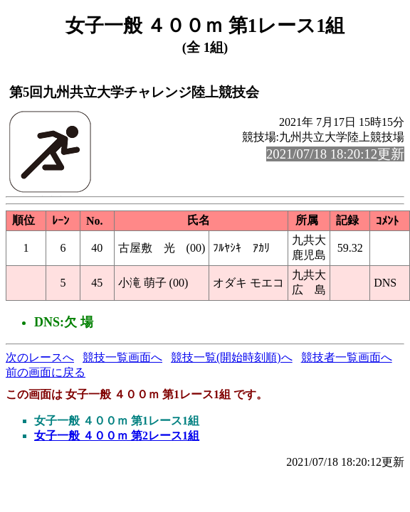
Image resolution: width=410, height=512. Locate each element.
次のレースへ (40, 357)
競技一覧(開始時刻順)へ (232, 357)
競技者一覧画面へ (346, 357)
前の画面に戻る (45, 372)
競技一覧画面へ (122, 357)
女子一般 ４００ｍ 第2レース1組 (116, 436)
